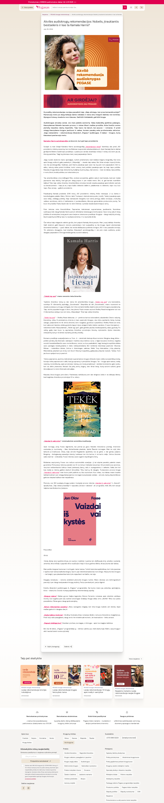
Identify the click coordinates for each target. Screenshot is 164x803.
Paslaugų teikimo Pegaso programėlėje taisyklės (122, 783)
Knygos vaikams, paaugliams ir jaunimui (77, 757)
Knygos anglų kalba (71, 762)
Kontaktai (43, 738)
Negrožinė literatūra (86, 753)
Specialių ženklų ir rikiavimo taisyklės (118, 770)
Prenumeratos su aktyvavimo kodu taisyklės (121, 800)
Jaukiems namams (85, 774)
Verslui (51, 738)
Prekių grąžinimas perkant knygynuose (119, 762)
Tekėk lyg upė (50, 296)
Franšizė (25, 738)
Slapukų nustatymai (127, 792)
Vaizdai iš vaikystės (52, 441)
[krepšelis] (142, 7)
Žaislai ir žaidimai (70, 774)
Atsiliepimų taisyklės (113, 779)
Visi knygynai (68, 742)
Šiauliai (92, 738)
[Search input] (87, 7)
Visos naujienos (135, 659)
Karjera (33, 738)
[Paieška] (124, 7)
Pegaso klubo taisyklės (130, 787)
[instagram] (28, 788)
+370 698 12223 (112, 738)
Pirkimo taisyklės (126, 774)
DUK (139, 792)
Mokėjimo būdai (111, 774)
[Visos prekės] (27, 7)
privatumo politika (30, 779)
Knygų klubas (27, 742)
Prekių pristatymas (112, 757)
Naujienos (45, 14)
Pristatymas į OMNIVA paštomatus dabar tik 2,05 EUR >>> (52, 2)
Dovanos (87, 770)
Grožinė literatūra (70, 753)
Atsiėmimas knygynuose (130, 757)
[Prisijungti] (136, 7)
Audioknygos (85, 762)
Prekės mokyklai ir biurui (72, 770)
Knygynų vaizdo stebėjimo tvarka (117, 766)
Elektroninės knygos (71, 766)
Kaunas (74, 738)
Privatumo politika (112, 787)
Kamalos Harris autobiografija (56, 141)
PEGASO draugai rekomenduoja (60, 14)
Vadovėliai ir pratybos (88, 766)
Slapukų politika (111, 792)
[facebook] (23, 788)
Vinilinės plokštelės (70, 779)
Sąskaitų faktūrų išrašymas (115, 753)
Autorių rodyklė (69, 783)
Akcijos (83, 779)
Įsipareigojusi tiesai (93, 147)
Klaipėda (83, 738)
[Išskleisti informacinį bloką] (131, 7)
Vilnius (66, 738)
